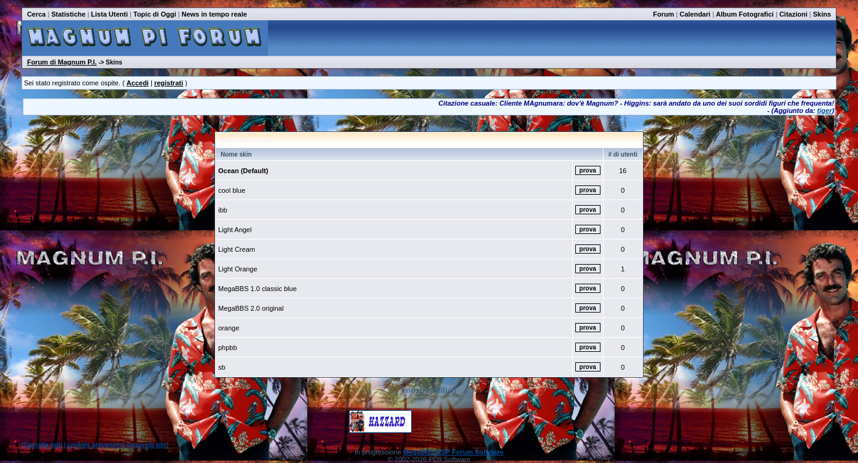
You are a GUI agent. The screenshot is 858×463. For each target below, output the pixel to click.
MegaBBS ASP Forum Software (453, 452)
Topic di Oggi (154, 14)
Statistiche (68, 14)
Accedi (138, 83)
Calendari (695, 14)
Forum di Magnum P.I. (61, 62)
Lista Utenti (109, 14)
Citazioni (793, 14)
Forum (663, 14)
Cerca (36, 14)
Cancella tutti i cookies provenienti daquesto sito (95, 445)
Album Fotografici (745, 14)
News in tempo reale (213, 14)
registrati (168, 83)
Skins (822, 14)
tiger (824, 110)
